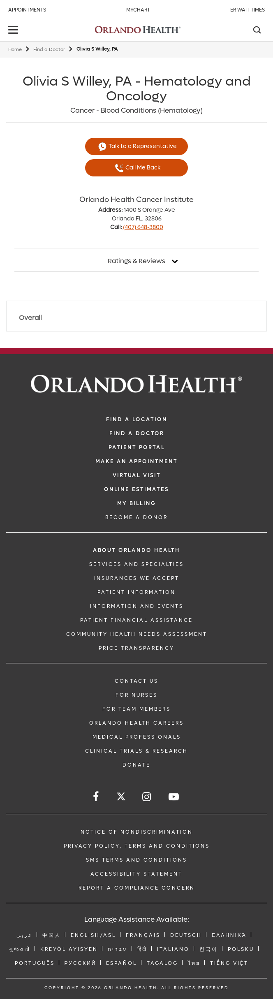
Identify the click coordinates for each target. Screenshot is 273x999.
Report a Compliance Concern (137, 888)
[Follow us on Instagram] (147, 797)
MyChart (138, 10)
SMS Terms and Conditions (136, 860)
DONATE (136, 765)
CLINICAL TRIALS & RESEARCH (136, 751)
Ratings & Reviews (136, 261)
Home (15, 49)
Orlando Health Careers (136, 723)
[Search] (256, 31)
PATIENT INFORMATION (136, 592)
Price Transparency (136, 648)
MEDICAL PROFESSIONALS (137, 737)
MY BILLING (136, 503)
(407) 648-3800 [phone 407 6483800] (143, 227)
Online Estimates (136, 489)
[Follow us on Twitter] (121, 797)
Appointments (27, 10)
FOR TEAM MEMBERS (136, 709)
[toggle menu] (14, 30)
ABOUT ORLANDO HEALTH (136, 550)
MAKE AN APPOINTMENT (136, 461)
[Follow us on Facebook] (96, 797)
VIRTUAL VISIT (137, 475)
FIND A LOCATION (136, 419)
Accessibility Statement (136, 874)
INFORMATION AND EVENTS (136, 606)
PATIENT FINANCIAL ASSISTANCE (136, 620)
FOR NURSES (136, 695)
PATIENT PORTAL (137, 447)
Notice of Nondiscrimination (137, 832)
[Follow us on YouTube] (174, 797)
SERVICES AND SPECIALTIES (136, 564)
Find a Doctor (49, 49)
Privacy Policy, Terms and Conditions (137, 846)
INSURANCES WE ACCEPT (136, 578)
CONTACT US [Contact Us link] (136, 681)
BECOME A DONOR (136, 517)
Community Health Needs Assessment (136, 634)
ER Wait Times (247, 10)
